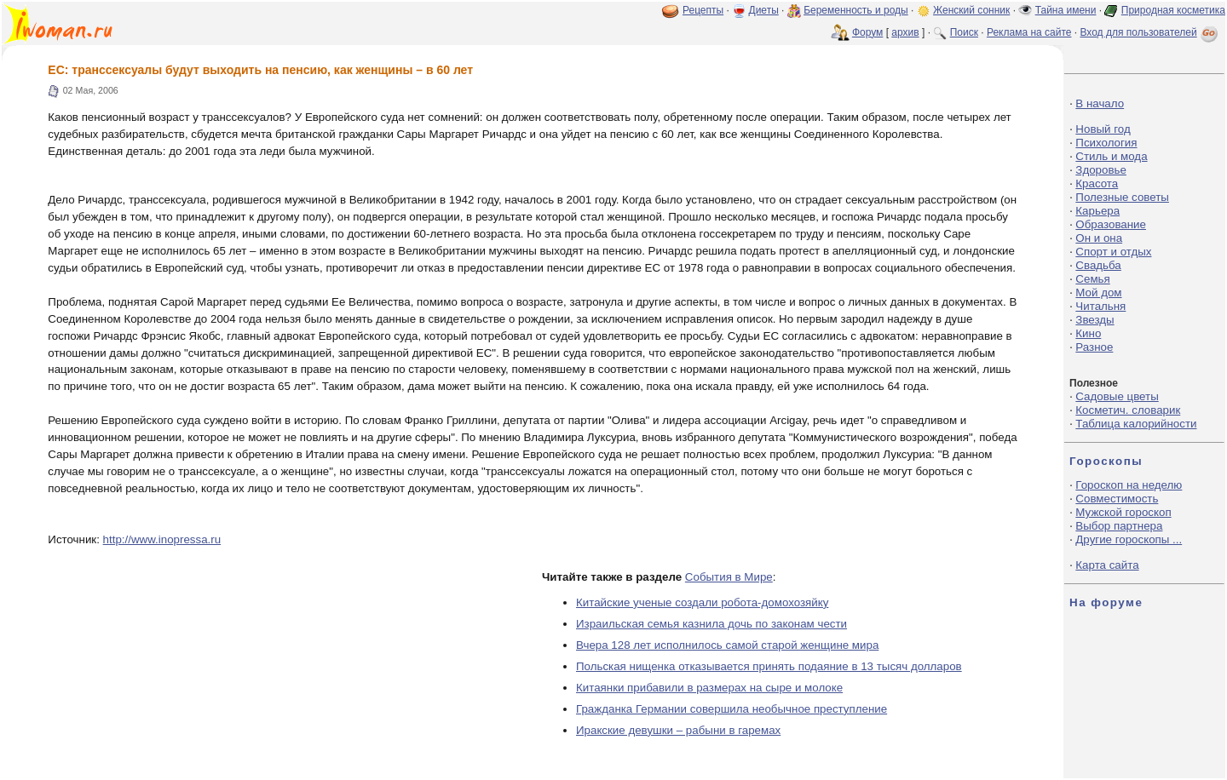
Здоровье (1100, 169)
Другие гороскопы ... (1128, 539)
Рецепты (703, 10)
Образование (1110, 224)
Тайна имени (1066, 10)
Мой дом (1098, 292)
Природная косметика (1173, 10)
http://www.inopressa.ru (162, 539)
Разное (1094, 347)
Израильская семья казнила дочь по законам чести (711, 623)
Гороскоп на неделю (1128, 485)
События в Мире (729, 577)
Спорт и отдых (1113, 251)
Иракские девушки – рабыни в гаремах (678, 730)
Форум (867, 32)
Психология (1106, 142)
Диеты (764, 10)
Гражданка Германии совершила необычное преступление (731, 709)
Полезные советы (1122, 197)
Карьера (1097, 210)
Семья (1092, 278)
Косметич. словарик (1127, 410)
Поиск (964, 32)
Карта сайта (1106, 565)
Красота (1096, 183)
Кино (1088, 333)
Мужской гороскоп (1123, 512)
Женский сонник (971, 10)
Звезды (1094, 319)
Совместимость (1116, 498)
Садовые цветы (1116, 396)
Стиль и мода (1111, 156)
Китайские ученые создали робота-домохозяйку (702, 602)
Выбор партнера (1118, 525)
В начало (1099, 103)
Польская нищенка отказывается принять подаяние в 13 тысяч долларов (769, 666)
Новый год (1102, 129)
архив (905, 32)
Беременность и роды (856, 10)
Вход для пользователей (1150, 32)
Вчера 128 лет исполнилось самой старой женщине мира (727, 645)
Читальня (1100, 306)
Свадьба (1097, 265)
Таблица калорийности (1135, 423)
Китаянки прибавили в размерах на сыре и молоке (709, 687)
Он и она (1098, 238)
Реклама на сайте (1029, 32)
